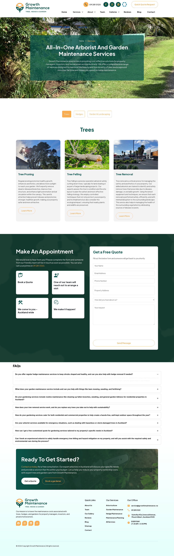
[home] (37, 7)
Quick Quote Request (144, 4)
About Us (88, 505)
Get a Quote (30, 481)
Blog (139, 12)
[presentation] (110, 331)
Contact (151, 12)
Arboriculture (111, 505)
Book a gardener (53, 481)
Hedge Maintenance (114, 514)
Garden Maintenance (114, 510)
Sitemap (88, 526)
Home (64, 12)
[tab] (66, 114)
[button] (78, 12)
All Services (110, 522)
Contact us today (29, 466)
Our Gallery (89, 514)
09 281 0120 (95, 4)
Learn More (26, 210)
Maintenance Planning (115, 518)
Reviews (127, 12)
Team (102, 12)
